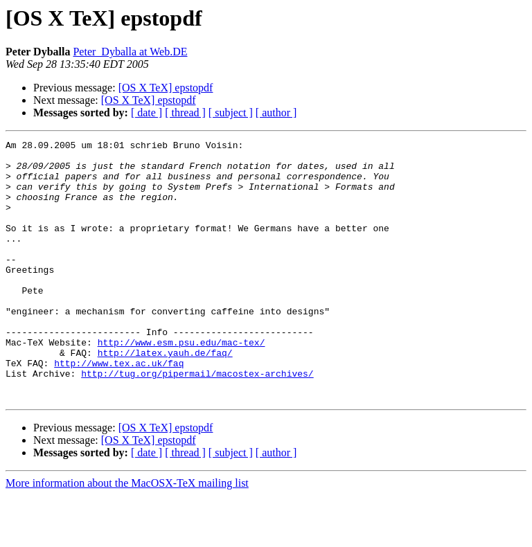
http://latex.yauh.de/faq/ (165, 396)
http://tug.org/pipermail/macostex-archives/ (197, 421)
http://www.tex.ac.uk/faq (119, 408)
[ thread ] (185, 112)
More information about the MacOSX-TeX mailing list (127, 535)
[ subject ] (231, 112)
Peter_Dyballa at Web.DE (130, 51)
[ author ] (276, 112)
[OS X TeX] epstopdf (165, 87)
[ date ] (146, 112)
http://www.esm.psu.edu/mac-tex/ (181, 383)
